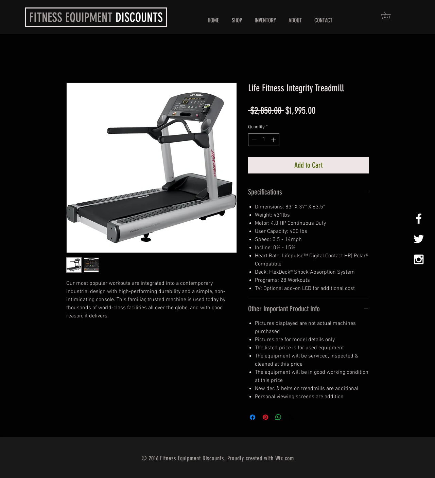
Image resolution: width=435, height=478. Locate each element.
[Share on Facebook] (252, 417)
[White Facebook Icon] (418, 218)
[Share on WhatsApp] (278, 417)
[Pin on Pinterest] (265, 417)
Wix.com (284, 458)
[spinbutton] (264, 140)
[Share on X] (291, 417)
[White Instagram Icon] (418, 259)
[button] (236, 20)
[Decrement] (253, 140)
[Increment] (274, 140)
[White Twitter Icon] (418, 239)
